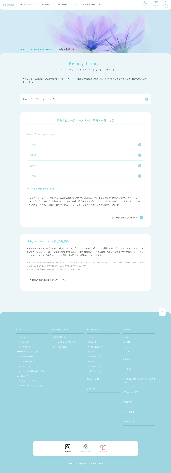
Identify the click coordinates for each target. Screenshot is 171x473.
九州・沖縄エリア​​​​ (94, 371)
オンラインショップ (156, 6)
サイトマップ (128, 421)
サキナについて (26, 5)
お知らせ (91, 388)
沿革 (125, 347)
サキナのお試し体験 (24, 361)
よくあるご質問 (165, 6)
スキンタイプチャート (25, 357)
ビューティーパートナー (145, 6)
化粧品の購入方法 (59, 337)
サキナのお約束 (23, 342)
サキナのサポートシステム (27, 381)
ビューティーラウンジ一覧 (127, 217)
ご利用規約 (127, 369)
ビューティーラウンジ (92, 5)
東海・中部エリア (94, 357)
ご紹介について (23, 376)
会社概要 (127, 342)
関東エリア (92, 352)
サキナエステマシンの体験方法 (64, 342)
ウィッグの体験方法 (60, 347)
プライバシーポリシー (132, 392)
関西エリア (92, 361)
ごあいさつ (128, 337)
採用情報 (126, 359)
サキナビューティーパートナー (28, 366)
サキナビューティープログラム (28, 352)
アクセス (127, 352)
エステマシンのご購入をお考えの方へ (31, 371)
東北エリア (92, 342)
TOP (22, 49)
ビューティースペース (42, 49)
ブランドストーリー (24, 337)
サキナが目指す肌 (23, 347)
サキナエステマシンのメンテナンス (30, 386)
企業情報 (126, 329)
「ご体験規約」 (62, 269)
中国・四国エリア (94, 366)
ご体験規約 (127, 402)
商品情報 (45, 5)
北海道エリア (93, 337)
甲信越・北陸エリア (95, 347)
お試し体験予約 (93, 379)
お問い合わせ (128, 412)
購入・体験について (66, 5)
